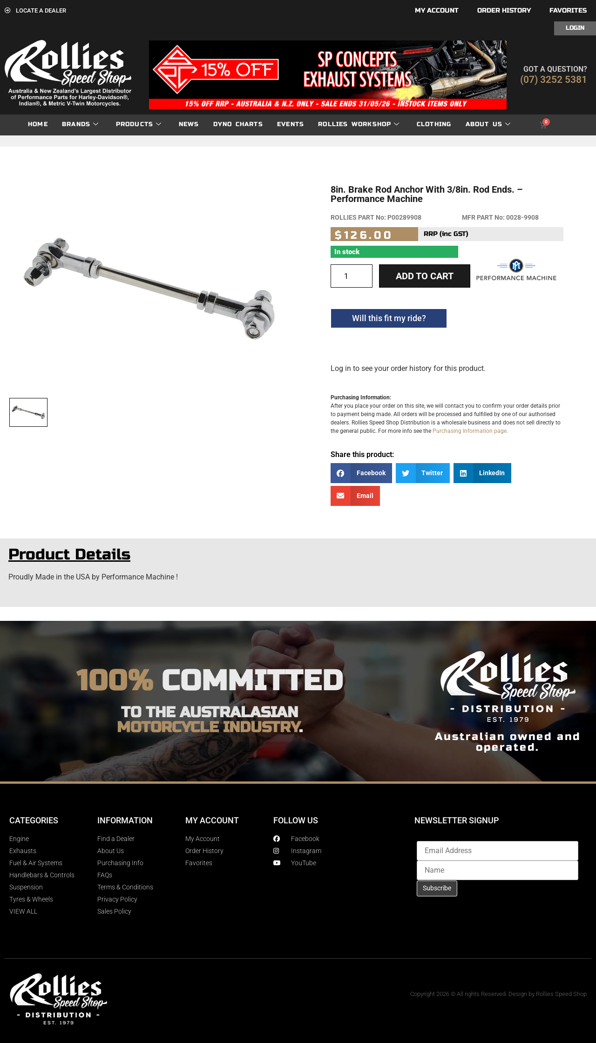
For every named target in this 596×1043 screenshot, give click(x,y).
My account (437, 10)
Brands (80, 124)
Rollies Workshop (359, 124)
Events (290, 124)
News (189, 124)
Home (38, 124)
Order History (504, 10)
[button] (361, 473)
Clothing (434, 124)
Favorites (568, 10)
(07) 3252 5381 (553, 79)
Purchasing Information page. (470, 431)
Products (139, 124)
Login (575, 28)
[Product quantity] (351, 276)
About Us (488, 124)
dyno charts (238, 124)
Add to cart (425, 276)
